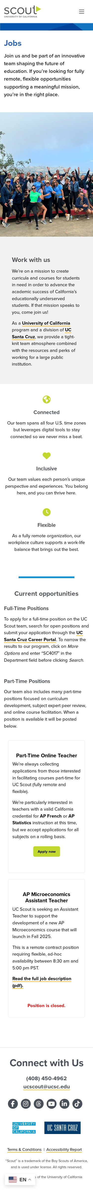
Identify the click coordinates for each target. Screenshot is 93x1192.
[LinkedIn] (64, 1104)
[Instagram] (26, 1104)
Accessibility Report (64, 1149)
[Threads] (39, 1104)
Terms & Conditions (24, 1149)
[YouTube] (52, 1104)
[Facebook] (13, 1104)
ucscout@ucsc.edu (46, 1086)
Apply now (47, 851)
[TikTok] (77, 1104)
